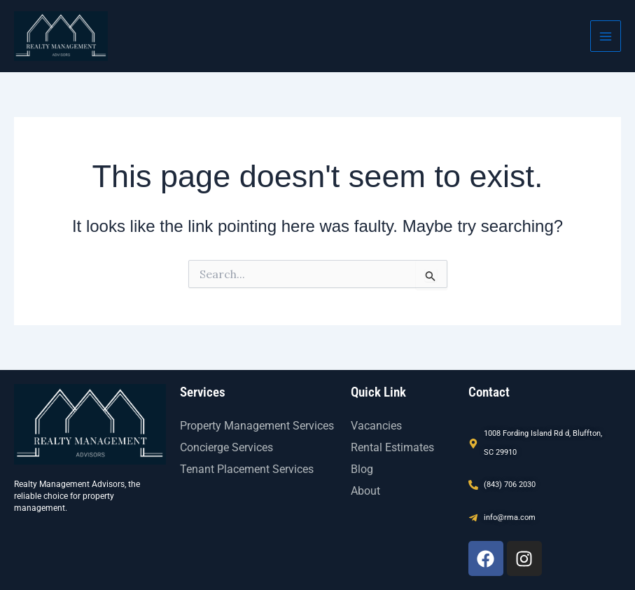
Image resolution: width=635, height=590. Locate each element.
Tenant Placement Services (247, 469)
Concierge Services (226, 447)
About (365, 491)
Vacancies (376, 425)
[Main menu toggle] (605, 35)
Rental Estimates (392, 447)
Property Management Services (257, 425)
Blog (362, 469)
